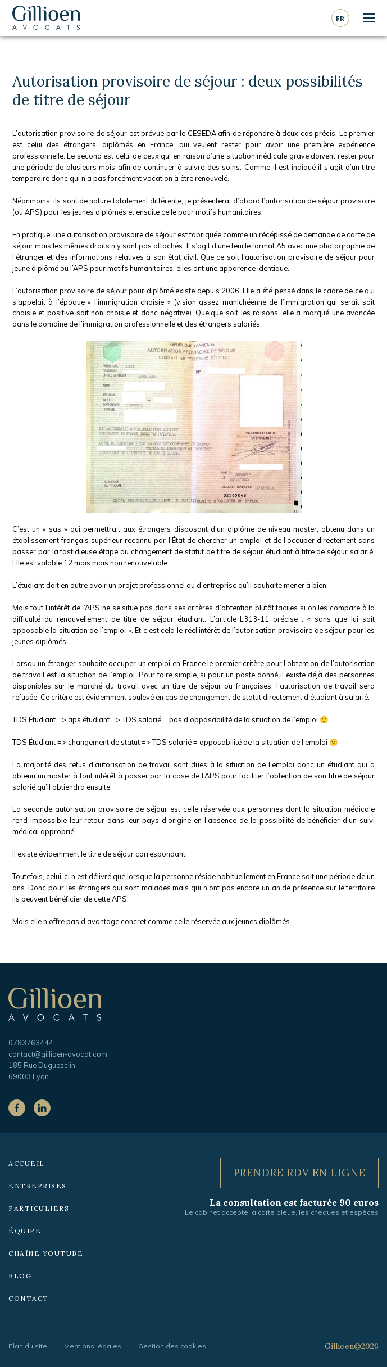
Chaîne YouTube (45, 1253)
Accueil (26, 1163)
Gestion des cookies (172, 1346)
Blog (19, 1275)
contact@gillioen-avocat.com (57, 1053)
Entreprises (37, 1186)
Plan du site (27, 1346)
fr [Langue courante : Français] (340, 18)
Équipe (24, 1230)
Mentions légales (92, 1346)
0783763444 (30, 1042)
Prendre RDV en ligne (300, 1172)
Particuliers (38, 1208)
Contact (28, 1298)
